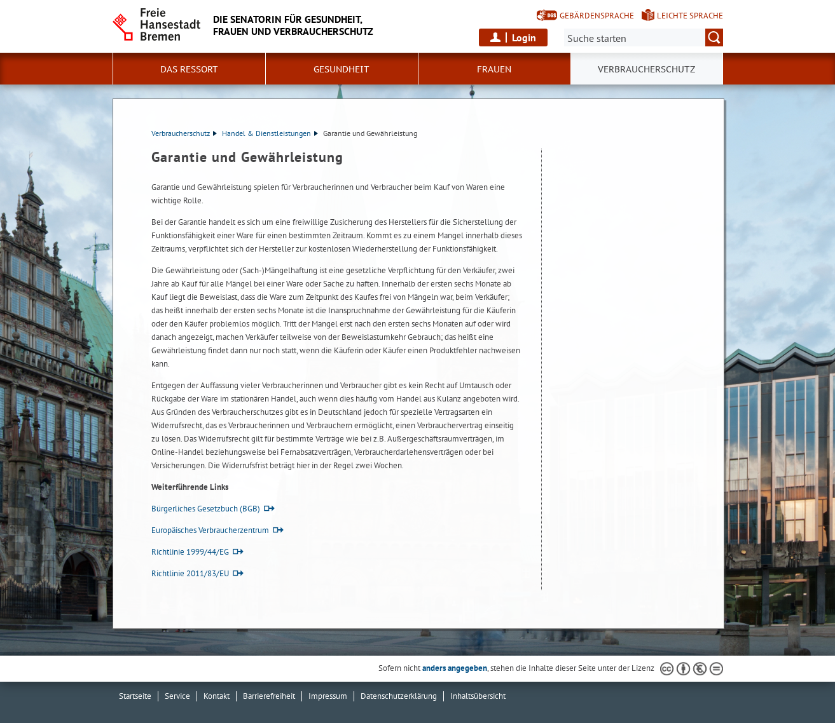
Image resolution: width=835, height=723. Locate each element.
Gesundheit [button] (341, 69)
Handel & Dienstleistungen (270, 133)
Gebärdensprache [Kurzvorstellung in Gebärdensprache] (597, 15)
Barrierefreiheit (269, 696)
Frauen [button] (494, 69)
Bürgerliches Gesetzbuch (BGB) (205, 508)
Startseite (135, 696)
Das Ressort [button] (189, 69)
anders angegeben (454, 668)
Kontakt (217, 696)
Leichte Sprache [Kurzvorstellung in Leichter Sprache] (690, 15)
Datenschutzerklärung (399, 696)
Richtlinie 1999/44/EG (190, 551)
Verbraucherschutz (184, 133)
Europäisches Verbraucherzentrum (210, 530)
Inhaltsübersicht (478, 696)
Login (524, 37)
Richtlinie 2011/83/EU (190, 573)
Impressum (327, 696)
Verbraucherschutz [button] (646, 69)
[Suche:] (643, 37)
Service (177, 696)
